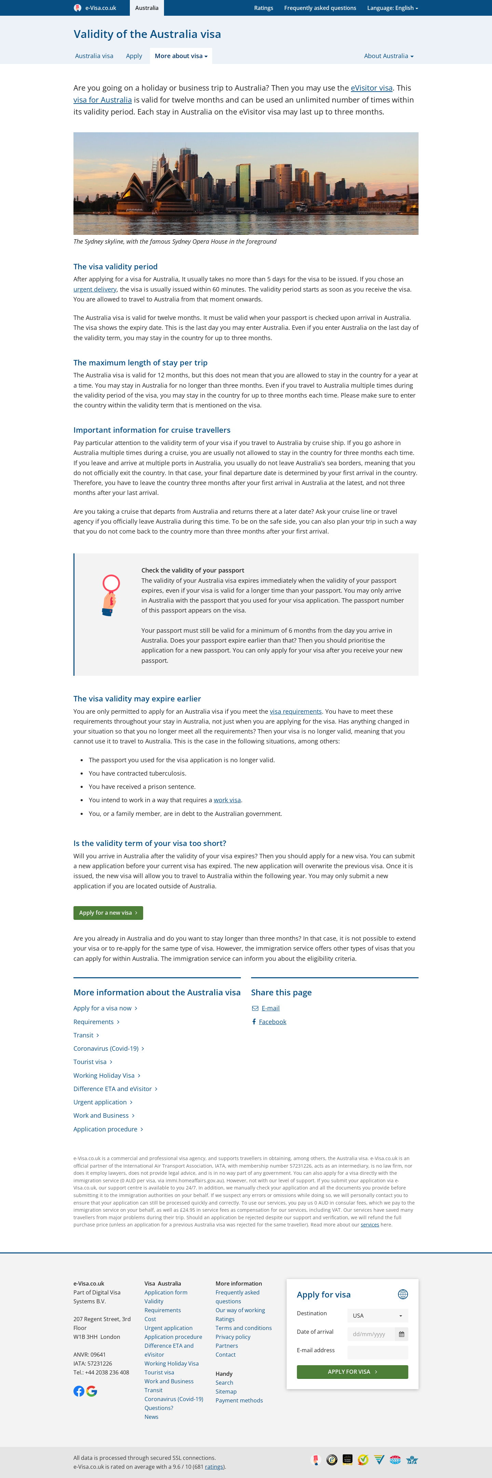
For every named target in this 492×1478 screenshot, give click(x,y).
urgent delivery (95, 289)
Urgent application (100, 1102)
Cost (150, 1319)
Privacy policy (233, 1337)
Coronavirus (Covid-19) (105, 1048)
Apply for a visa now (102, 1008)
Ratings (263, 8)
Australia (147, 8)
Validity (154, 1301)
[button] (377, 1315)
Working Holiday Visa (104, 1075)
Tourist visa (90, 1062)
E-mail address (316, 1350)
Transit (83, 1035)
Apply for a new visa (105, 912)
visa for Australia (102, 100)
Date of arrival (315, 1331)
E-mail (266, 1008)
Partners (227, 1345)
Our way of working (240, 1310)
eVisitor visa (372, 88)
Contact (226, 1354)
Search (224, 1382)
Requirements (93, 1022)
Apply (134, 56)
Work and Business (101, 1115)
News (152, 1417)
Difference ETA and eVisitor (112, 1089)
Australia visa (94, 56)
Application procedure (105, 1129)
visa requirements (296, 711)
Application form (166, 1292)
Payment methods (239, 1400)
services (370, 1224)
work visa (227, 800)
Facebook (269, 1022)
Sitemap (226, 1391)
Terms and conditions (244, 1328)
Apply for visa (350, 1371)
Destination (312, 1313)
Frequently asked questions (320, 8)
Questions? (159, 1408)
